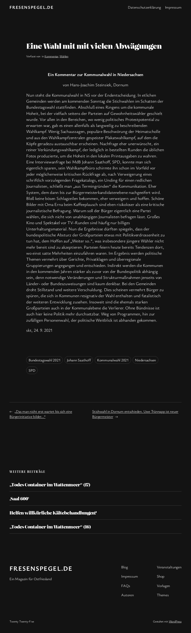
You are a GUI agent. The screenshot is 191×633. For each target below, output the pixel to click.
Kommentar (51, 56)
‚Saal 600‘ (19, 498)
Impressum (173, 7)
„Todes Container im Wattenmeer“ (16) (50, 526)
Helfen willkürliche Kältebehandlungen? (53, 512)
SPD (32, 370)
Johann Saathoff (79, 360)
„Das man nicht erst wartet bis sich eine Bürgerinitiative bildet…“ (40, 414)
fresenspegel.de (31, 7)
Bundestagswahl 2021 (44, 360)
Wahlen (64, 56)
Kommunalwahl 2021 (113, 360)
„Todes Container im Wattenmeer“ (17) (49, 484)
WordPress (175, 621)
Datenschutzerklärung (144, 7)
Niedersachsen (145, 360)
